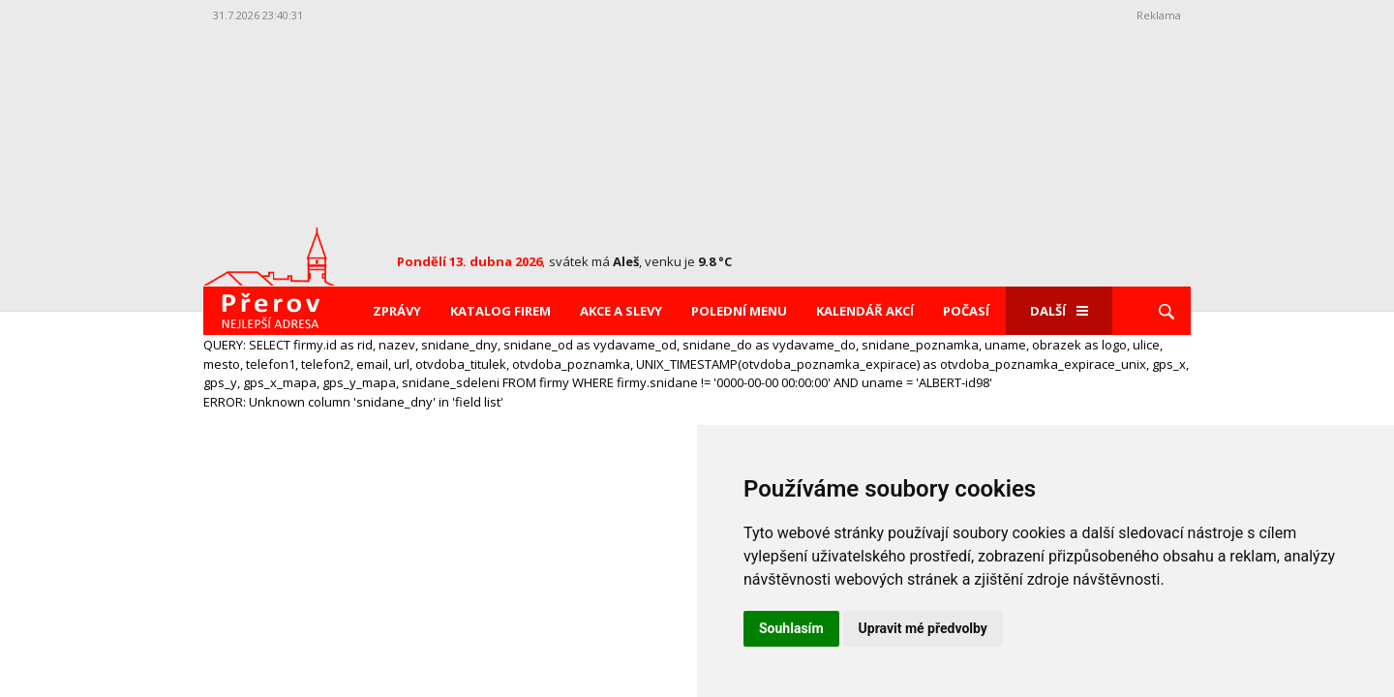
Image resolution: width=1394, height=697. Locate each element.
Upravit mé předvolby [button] (923, 628)
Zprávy (397, 310)
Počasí (966, 310)
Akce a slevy (621, 310)
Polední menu (739, 310)
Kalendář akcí (865, 310)
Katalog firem (500, 310)
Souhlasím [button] (791, 628)
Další (1059, 310)
